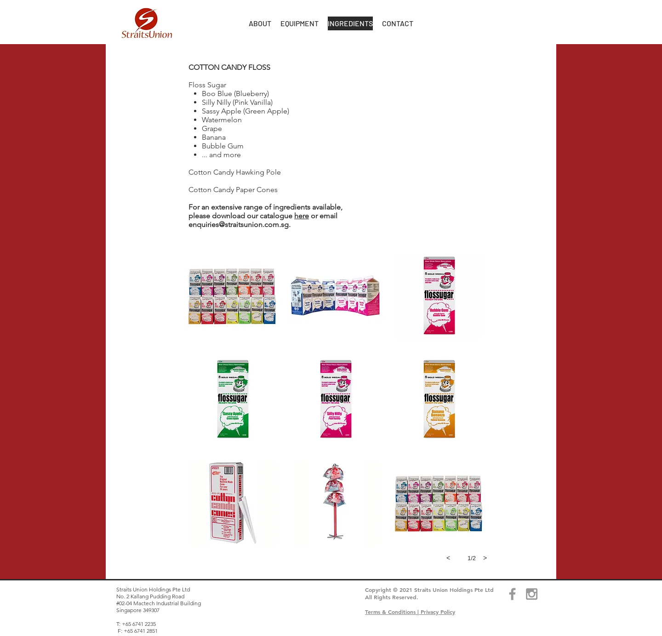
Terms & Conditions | (393, 611)
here (301, 215)
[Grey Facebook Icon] (512, 594)
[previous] (448, 558)
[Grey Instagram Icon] (532, 594)
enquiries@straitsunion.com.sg (238, 224)
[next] (485, 558)
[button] (260, 23)
